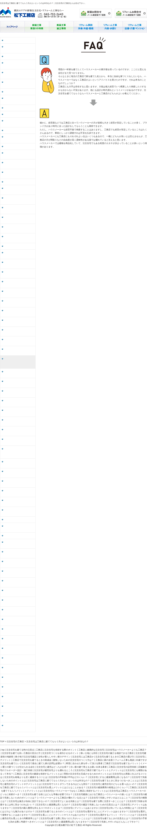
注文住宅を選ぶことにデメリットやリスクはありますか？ (19, 659)
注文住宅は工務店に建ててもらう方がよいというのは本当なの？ (19, 362)
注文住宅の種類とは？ (14, 519)
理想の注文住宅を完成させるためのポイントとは (19, 302)
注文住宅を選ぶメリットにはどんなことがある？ (19, 421)
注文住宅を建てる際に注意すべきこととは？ (19, 543)
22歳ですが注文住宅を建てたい (19, 182)
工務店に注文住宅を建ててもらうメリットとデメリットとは (19, 441)
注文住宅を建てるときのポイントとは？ (19, 630)
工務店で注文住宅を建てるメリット (19, 209)
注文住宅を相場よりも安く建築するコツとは (19, 322)
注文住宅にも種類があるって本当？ (19, 283)
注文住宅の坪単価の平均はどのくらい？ (19, 331)
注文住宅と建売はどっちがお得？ (18, 228)
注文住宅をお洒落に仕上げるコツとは (19, 312)
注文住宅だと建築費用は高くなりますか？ (19, 717)
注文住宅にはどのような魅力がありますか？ (19, 621)
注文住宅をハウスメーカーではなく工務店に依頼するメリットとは (19, 452)
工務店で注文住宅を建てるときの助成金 (19, 154)
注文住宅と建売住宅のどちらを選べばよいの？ (19, 402)
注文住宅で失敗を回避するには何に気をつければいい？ (19, 553)
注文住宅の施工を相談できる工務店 (19, 100)
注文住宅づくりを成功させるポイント (19, 84)
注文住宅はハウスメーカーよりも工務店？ (19, 64)
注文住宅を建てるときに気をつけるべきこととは (19, 373)
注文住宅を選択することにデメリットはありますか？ (19, 640)
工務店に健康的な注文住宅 (17, 56)
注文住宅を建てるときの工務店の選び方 (19, 138)
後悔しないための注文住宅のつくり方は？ (19, 164)
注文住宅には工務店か (14, 130)
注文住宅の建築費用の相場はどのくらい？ (19, 431)
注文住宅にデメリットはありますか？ (19, 582)
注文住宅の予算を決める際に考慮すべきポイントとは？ (19, 708)
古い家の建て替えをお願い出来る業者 (19, 238)
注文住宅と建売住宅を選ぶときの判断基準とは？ (19, 679)
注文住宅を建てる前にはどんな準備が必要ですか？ (19, 473)
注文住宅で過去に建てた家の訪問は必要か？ (19, 190)
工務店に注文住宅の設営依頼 (18, 246)
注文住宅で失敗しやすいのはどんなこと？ (19, 511)
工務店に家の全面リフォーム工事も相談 (19, 174)
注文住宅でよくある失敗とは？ (19, 536)
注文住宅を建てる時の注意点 (18, 40)
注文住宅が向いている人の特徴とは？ (19, 611)
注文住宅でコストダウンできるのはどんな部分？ (19, 392)
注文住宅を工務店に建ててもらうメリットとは (19, 412)
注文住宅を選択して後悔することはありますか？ (19, 650)
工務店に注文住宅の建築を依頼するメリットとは (19, 293)
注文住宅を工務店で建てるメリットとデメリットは (19, 273)
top (3, 750)
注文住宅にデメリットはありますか (19, 601)
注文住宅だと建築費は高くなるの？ (19, 563)
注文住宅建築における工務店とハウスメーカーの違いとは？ (19, 482)
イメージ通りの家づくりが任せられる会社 (19, 219)
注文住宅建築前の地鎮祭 (16, 108)
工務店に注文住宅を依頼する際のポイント (19, 48)
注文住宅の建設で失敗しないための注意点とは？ (19, 572)
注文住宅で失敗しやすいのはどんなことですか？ (19, 727)
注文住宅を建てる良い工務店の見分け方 (19, 74)
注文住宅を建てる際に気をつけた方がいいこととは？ (19, 688)
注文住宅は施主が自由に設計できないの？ (19, 527)
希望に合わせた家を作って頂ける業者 (19, 199)
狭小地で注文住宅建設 (14, 114)
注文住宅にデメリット (14, 146)
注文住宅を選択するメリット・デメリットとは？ (19, 669)
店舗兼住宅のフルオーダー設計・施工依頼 (18, 254)
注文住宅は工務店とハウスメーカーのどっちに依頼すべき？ (19, 463)
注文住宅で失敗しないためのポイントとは (19, 351)
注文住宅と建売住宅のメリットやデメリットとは (19, 383)
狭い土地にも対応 (12, 92)
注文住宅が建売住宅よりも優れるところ (19, 264)
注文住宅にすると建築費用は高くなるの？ (19, 341)
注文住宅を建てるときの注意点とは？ (19, 698)
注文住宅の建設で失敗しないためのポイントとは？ (19, 492)
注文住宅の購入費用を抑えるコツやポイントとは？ (19, 592)
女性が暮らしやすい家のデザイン (19, 122)
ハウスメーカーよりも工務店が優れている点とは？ (19, 502)
